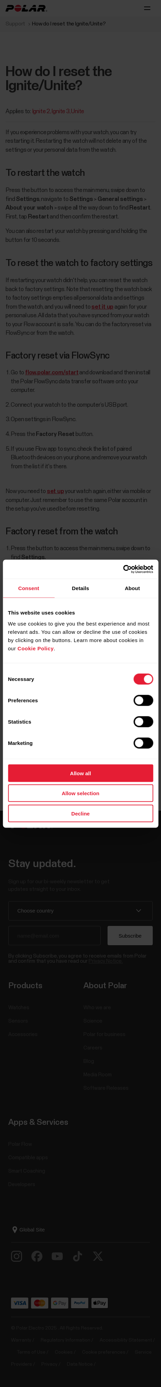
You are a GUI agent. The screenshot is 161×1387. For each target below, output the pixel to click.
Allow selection (80, 793)
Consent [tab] (28, 588)
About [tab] (132, 588)
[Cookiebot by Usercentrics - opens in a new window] (123, 569)
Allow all (80, 773)
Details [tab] (80, 588)
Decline (80, 813)
